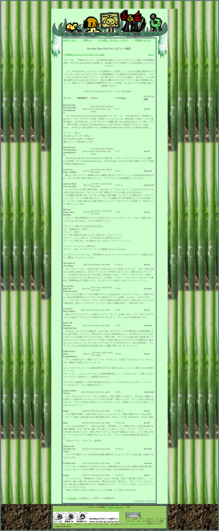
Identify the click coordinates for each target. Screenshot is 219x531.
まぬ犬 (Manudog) (116, 507)
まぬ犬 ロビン (70, 40)
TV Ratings (71, 498)
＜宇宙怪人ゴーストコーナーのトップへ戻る (84, 54)
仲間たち (87, 40)
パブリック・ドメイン (137, 523)
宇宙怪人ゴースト (143, 40)
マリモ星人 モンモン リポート (113, 40)
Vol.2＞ (151, 54)
